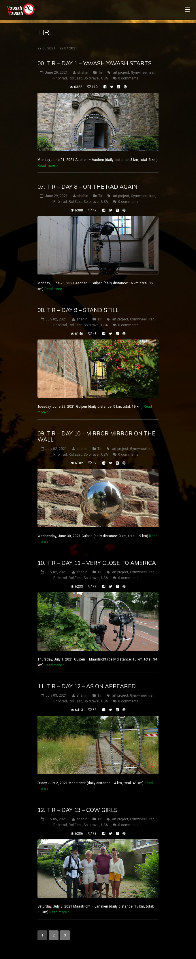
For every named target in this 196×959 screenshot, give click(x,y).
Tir (100, 73)
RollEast (75, 78)
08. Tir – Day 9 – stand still (78, 310)
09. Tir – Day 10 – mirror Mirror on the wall (96, 436)
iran (152, 73)
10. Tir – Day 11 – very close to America (96, 562)
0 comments (128, 78)
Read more (46, 166)
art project (121, 73)
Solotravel (91, 78)
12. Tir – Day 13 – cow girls (77, 809)
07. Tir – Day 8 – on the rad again (87, 186)
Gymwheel (139, 73)
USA (104, 78)
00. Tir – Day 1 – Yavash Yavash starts (94, 63)
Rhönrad (60, 78)
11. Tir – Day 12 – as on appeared (86, 686)
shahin (82, 73)
